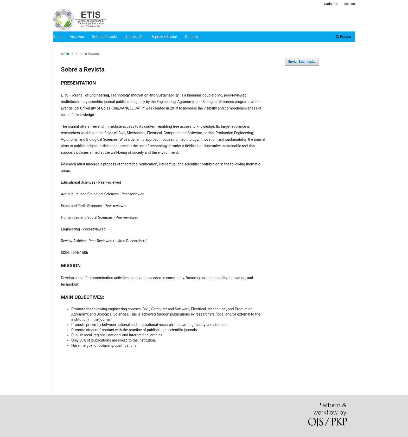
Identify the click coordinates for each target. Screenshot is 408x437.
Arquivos (77, 37)
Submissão (134, 37)
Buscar (343, 37)
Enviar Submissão (302, 61)
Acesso (349, 4)
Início (65, 54)
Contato (191, 37)
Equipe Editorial (164, 37)
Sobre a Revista (104, 37)
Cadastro (331, 4)
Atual (57, 37)
